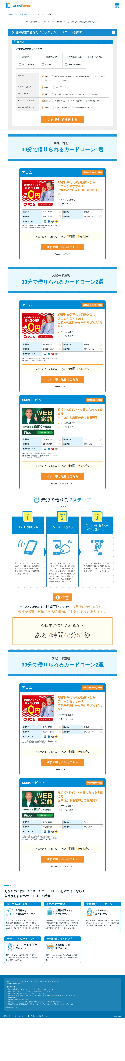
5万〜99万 (69, 132)
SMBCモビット (33, 438)
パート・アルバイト (50, 119)
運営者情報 (7, 1054)
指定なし (47, 114)
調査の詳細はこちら (12, 1045)
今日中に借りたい (60, 139)
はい (56, 125)
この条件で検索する (62, 158)
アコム (27, 210)
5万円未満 (58, 132)
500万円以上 (96, 132)
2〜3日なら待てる (76, 139)
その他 (64, 119)
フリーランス (100, 114)
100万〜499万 (82, 132)
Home (10, 14)
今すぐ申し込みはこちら (62, 285)
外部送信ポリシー (43, 1054)
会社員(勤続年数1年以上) (63, 114)
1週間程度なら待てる (94, 139)
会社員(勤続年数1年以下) (83, 114)
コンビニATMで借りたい (62, 145)
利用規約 (32, 1054)
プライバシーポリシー (20, 1054)
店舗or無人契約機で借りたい (84, 145)
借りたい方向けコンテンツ (25, 14)
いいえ (65, 125)
